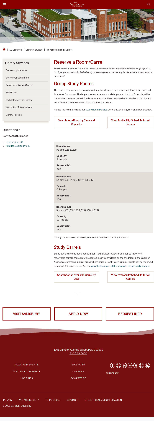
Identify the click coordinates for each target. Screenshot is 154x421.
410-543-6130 (14, 142)
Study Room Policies (96, 109)
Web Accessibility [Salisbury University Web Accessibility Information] (28, 400)
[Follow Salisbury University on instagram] (141, 365)
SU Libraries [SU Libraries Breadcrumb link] (16, 49)
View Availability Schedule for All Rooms (130, 122)
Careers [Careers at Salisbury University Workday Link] (78, 371)
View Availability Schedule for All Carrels (130, 277)
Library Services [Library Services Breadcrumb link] (34, 49)
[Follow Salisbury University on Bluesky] (147, 365)
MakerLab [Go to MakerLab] (11, 92)
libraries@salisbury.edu (18, 145)
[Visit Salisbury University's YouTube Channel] (135, 365)
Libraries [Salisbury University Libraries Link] (26, 378)
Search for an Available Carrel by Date (76, 277)
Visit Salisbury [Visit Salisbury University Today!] (26, 314)
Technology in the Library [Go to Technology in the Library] (19, 100)
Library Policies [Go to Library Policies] (14, 114)
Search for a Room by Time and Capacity (76, 122)
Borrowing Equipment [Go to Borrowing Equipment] (17, 77)
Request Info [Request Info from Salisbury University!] (130, 314)
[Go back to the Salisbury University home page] (4, 50)
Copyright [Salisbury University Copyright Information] (73, 400)
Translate (112, 373)
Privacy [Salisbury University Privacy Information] (7, 400)
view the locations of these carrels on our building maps (120, 266)
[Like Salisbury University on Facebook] (112, 365)
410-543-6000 (78, 353)
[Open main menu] (4, 4)
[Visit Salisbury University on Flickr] (130, 365)
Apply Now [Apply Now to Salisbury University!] (78, 314)
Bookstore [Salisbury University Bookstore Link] (78, 378)
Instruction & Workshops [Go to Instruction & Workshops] (19, 107)
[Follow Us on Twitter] (118, 365)
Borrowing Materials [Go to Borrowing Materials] (16, 70)
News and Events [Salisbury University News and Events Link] (26, 364)
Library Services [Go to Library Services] (17, 63)
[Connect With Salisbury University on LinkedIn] (124, 365)
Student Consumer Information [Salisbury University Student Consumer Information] (103, 400)
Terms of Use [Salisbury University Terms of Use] (52, 400)
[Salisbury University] (77, 4)
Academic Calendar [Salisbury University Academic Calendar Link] (26, 371)
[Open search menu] (149, 4)
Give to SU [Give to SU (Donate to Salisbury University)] (78, 364)
